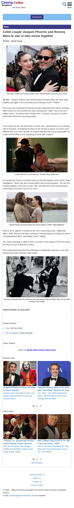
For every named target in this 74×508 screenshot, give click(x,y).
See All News (37, 463)
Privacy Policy (37, 485)
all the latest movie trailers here (41, 350)
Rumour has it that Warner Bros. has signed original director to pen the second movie (20, 380)
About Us (37, 478)
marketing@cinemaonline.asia (22, 495)
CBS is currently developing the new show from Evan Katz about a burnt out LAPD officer (54, 433)
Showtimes (37, 17)
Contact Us (37, 482)
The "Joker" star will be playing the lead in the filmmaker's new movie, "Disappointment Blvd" (54, 380)
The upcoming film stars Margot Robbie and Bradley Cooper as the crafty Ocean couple (20, 433)
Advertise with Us (36, 475)
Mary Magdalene (12, 333)
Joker (7, 328)
